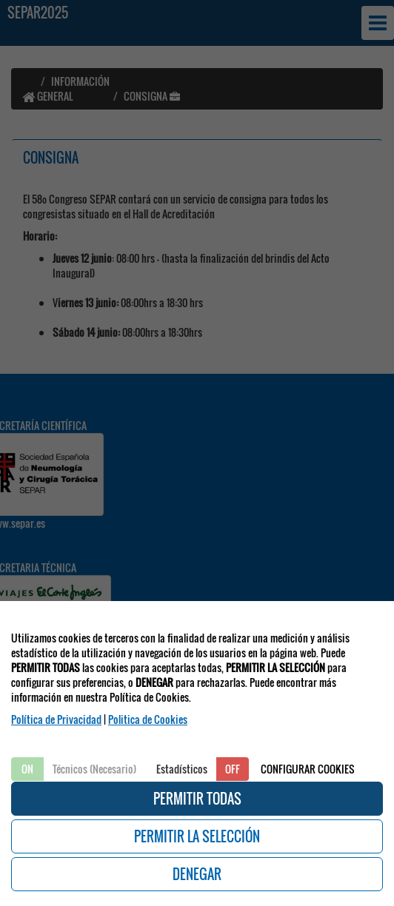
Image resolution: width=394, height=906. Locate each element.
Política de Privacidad (56, 719)
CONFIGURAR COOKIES (308, 768)
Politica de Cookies (147, 719)
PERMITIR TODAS (197, 798)
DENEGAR (197, 874)
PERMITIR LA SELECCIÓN (197, 836)
